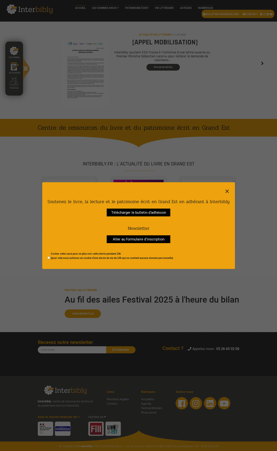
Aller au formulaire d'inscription (138, 239)
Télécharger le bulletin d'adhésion (138, 212)
